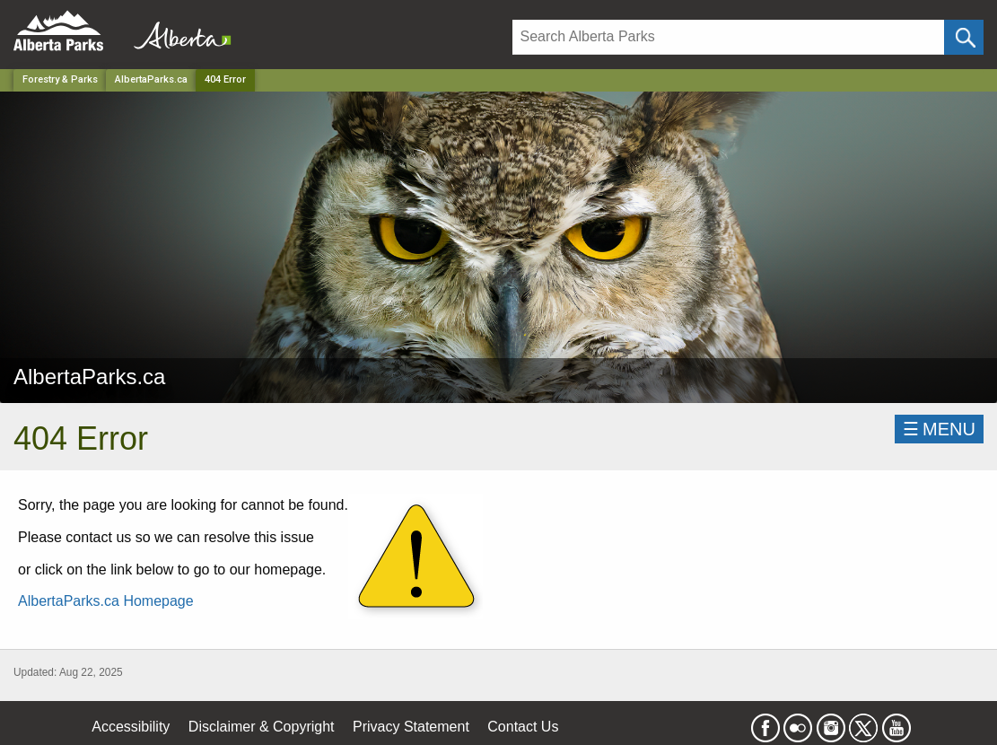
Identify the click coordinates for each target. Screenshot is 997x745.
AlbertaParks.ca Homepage (106, 601)
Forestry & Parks (60, 79)
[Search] (728, 37)
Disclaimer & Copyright (261, 726)
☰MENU (939, 429)
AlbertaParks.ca (151, 79)
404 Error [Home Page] (225, 79)
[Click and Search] (964, 37)
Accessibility (131, 726)
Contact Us (522, 726)
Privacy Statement (411, 726)
